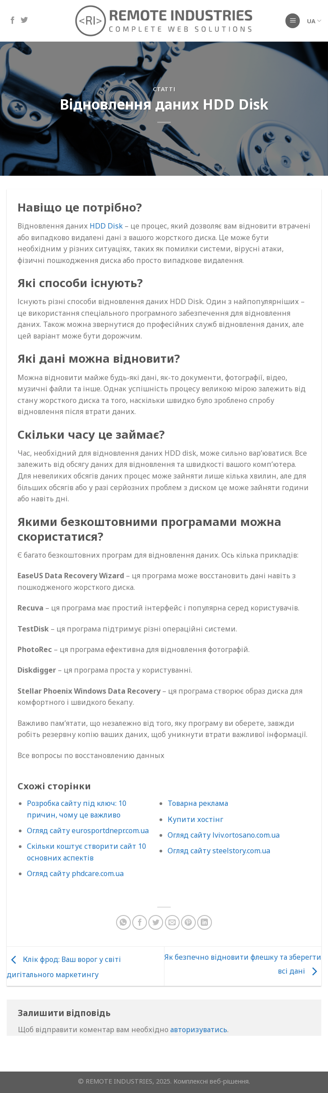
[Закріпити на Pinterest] (188, 922)
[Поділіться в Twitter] (155, 922)
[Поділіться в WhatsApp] (123, 922)
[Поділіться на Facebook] (139, 922)
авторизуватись (198, 1029)
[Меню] (292, 20)
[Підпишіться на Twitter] (24, 21)
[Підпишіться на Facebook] (12, 21)
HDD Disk (106, 226)
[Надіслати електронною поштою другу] (172, 922)
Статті (164, 89)
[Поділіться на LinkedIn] (204, 922)
